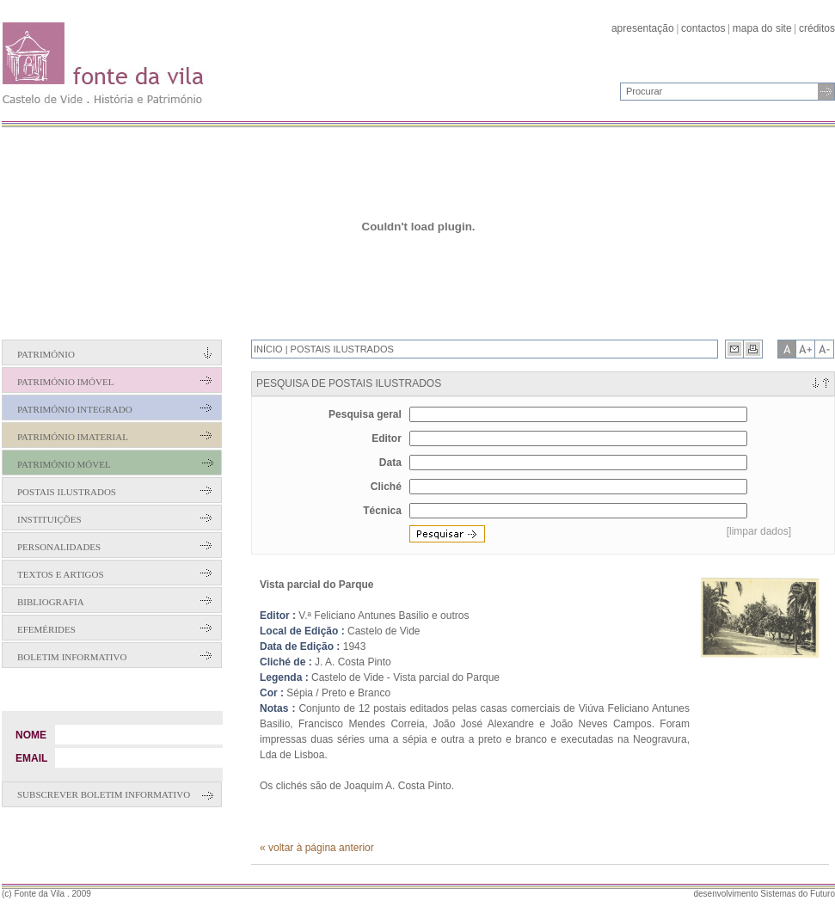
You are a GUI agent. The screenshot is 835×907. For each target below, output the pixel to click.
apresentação (642, 28)
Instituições (49, 519)
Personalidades (59, 547)
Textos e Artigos (60, 574)
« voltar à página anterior (317, 848)
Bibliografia (50, 602)
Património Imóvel (65, 382)
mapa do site (762, 28)
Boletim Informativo (71, 657)
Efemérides (46, 629)
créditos (817, 28)
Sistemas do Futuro (797, 893)
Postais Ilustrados (66, 492)
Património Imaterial (72, 437)
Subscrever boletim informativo (103, 794)
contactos (703, 28)
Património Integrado (74, 409)
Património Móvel (64, 464)
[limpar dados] (759, 531)
